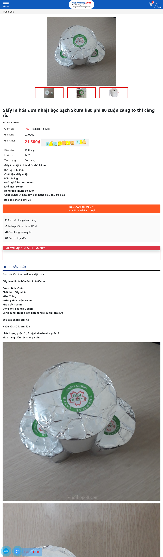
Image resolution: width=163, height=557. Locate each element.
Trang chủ (8, 11)
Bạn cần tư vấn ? (81, 208)
